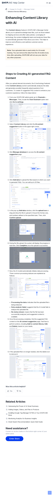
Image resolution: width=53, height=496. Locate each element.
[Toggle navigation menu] (49, 3)
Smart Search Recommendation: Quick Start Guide (25, 422)
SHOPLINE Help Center (6, 9)
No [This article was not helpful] (20, 391)
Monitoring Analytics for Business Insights (22, 418)
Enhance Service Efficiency (17, 11)
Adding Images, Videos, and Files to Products (23, 409)
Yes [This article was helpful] (11, 391)
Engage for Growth (16, 9)
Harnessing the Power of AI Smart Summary (23, 406)
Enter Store (14, 439)
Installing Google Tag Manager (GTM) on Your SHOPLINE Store (28, 414)
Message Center (29, 9)
